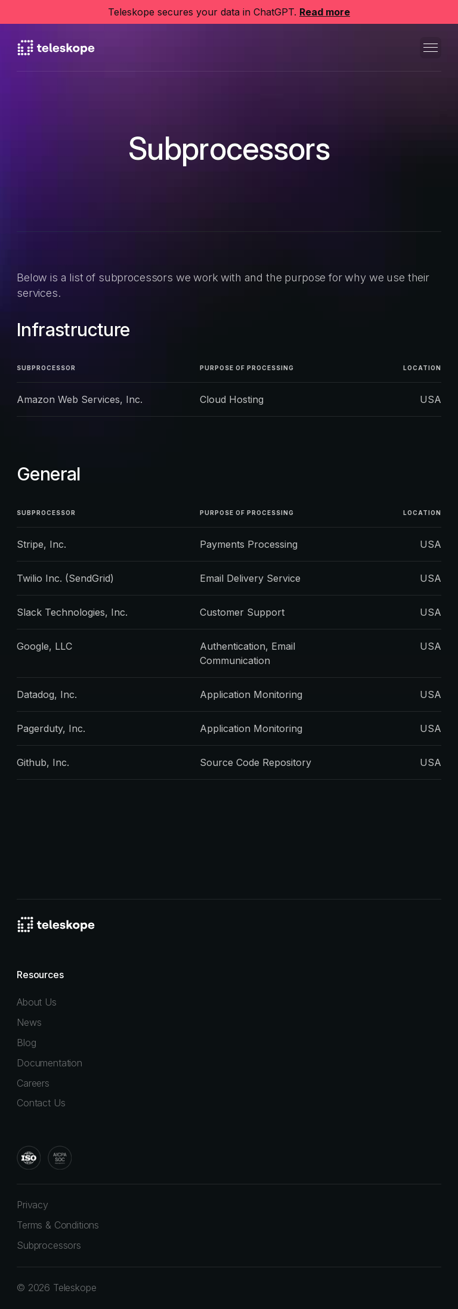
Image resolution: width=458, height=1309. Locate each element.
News (29, 1022)
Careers (33, 1083)
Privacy (32, 1205)
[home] (56, 47)
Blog (26, 1043)
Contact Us (41, 1103)
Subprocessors (49, 1245)
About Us (37, 1002)
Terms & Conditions (58, 1225)
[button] (430, 47)
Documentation (49, 1063)
